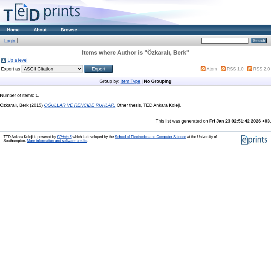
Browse (69, 29)
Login (9, 40)
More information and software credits (57, 141)
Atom (212, 69)
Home (13, 29)
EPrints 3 (64, 137)
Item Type (130, 81)
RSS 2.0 (261, 69)
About (40, 29)
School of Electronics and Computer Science (150, 137)
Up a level (17, 60)
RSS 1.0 (235, 69)
